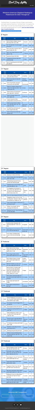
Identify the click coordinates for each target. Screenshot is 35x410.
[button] (31, 5)
